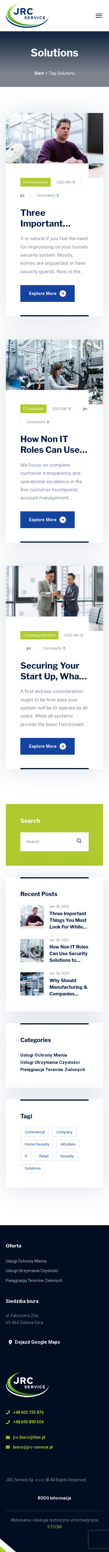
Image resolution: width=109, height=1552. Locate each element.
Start (39, 73)
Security (67, 1156)
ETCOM (55, 1526)
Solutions (36, 408)
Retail (44, 1156)
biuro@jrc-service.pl (29, 1447)
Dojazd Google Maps (34, 1342)
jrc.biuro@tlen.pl (25, 1437)
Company (31, 635)
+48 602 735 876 (25, 1412)
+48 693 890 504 (25, 1422)
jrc (22, 195)
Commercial (35, 1132)
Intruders (48, 635)
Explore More (47, 293)
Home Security (35, 182)
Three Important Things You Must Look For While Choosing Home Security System (68, 927)
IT (24, 408)
